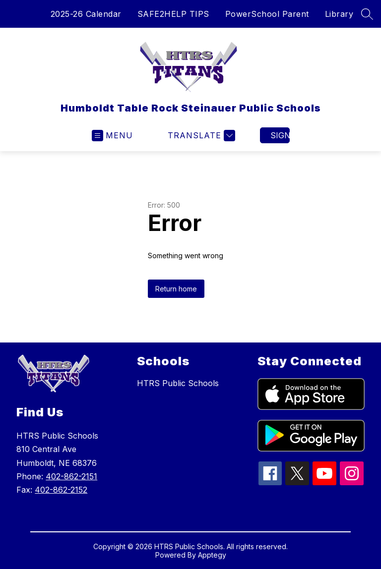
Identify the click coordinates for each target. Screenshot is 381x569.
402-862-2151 (71, 476)
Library (339, 14)
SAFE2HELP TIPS (173, 14)
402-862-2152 (61, 490)
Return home (176, 288)
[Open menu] (112, 135)
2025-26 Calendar (86, 14)
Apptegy (212, 555)
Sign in (280, 135)
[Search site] (367, 14)
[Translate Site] (200, 135)
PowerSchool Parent (267, 14)
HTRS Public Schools (178, 383)
